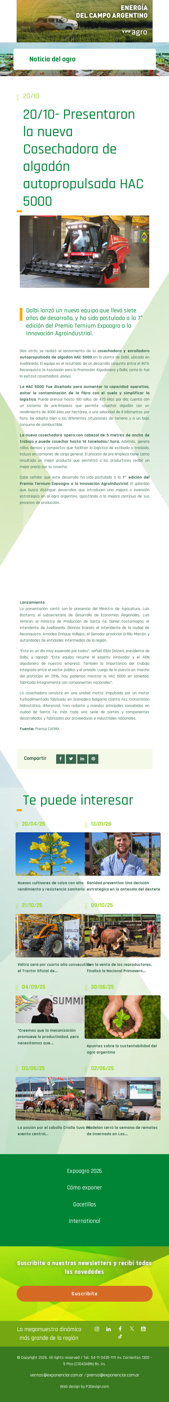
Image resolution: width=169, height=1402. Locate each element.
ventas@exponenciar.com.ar (57, 1375)
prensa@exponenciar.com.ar (113, 1375)
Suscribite (84, 1293)
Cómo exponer (84, 1188)
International (84, 1221)
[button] (60, 759)
